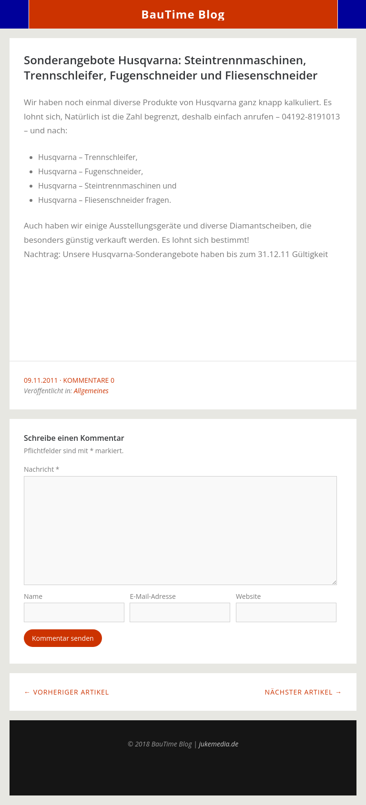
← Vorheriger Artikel (66, 691)
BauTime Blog (182, 14)
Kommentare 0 (88, 380)
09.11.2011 (41, 380)
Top (183, 771)
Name (33, 596)
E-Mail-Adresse (152, 596)
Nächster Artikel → (303, 691)
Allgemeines (91, 390)
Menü (14, 14)
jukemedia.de (218, 743)
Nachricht (42, 469)
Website (248, 596)
